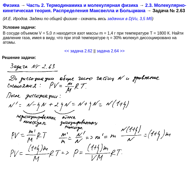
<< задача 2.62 (78, 51)
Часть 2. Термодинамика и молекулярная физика (82, 5)
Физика (11, 5)
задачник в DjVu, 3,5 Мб (129, 19)
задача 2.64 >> (111, 51)
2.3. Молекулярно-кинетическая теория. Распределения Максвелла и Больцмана (94, 8)
